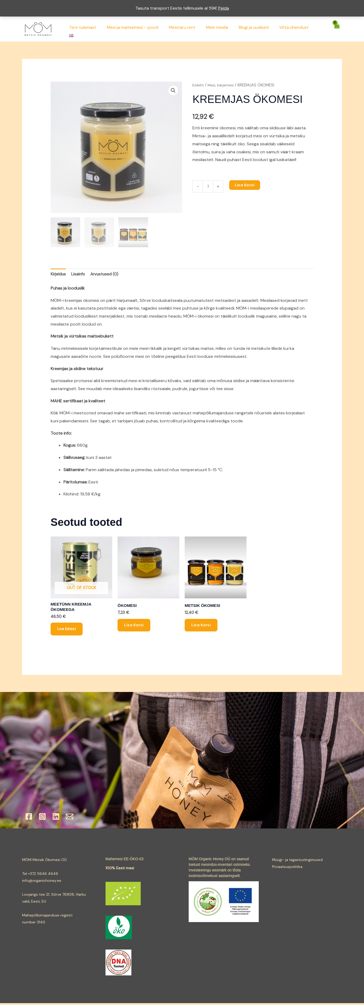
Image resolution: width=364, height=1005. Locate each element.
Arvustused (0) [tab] (106, 274)
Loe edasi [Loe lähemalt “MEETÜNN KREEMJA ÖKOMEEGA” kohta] (67, 630)
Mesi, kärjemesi (221, 85)
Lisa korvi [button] (134, 626)
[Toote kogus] (208, 186)
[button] (173, 90)
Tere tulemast (94, 29)
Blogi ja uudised (257, 29)
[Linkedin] (56, 818)
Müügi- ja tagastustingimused (298, 861)
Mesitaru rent (189, 29)
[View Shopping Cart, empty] (337, 29)
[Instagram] (42, 818)
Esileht (198, 85)
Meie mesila (222, 29)
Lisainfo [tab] (79, 274)
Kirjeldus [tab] (59, 274)
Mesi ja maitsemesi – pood (142, 29)
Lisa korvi (245, 185)
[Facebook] (28, 818)
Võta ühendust (294, 29)
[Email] (69, 818)
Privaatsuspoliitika (288, 868)
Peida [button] (223, 8)
